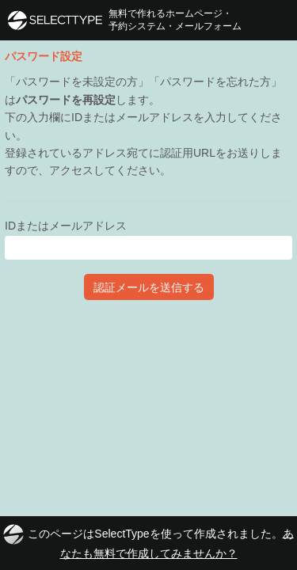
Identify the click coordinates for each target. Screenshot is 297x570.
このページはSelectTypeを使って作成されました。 (148, 542)
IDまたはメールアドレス (66, 225)
